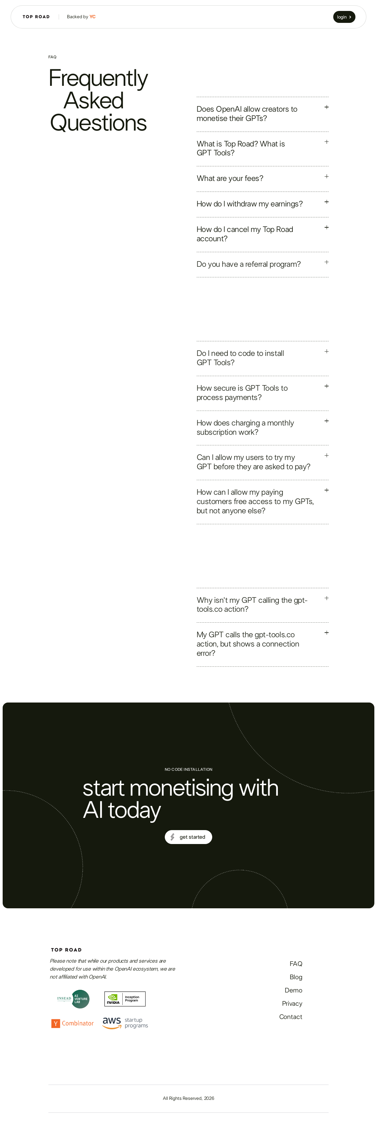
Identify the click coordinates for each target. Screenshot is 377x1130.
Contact (290, 1017)
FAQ (296, 964)
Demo (293, 990)
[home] (36, 17)
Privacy (292, 1003)
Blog (296, 977)
